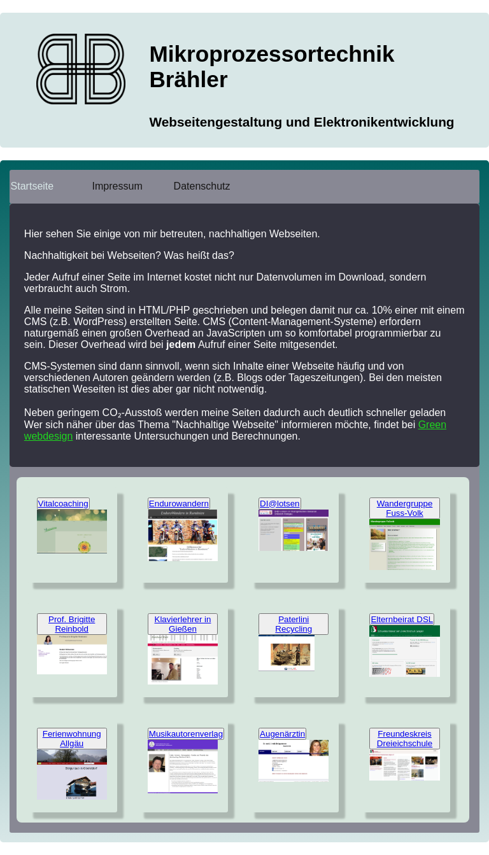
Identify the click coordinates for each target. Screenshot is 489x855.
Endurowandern (179, 503)
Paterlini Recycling (293, 624)
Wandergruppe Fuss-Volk (405, 508)
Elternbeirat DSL (402, 619)
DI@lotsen (279, 503)
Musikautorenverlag (186, 734)
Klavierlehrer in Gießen (183, 624)
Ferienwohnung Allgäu (72, 738)
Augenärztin (282, 734)
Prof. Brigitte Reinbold (71, 624)
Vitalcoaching (63, 503)
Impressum (117, 186)
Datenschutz (202, 186)
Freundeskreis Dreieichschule (404, 738)
